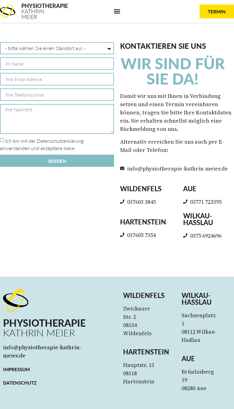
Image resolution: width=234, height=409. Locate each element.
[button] (117, 11)
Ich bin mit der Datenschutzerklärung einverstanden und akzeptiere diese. (41, 145)
